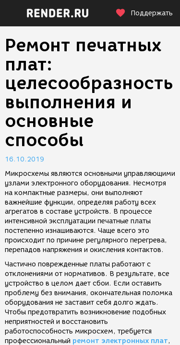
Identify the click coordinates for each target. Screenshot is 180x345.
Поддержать (144, 13)
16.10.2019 (24, 159)
